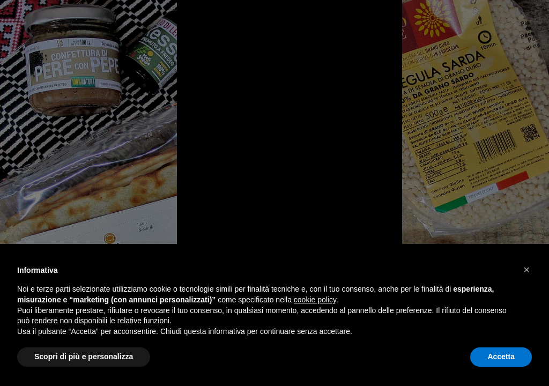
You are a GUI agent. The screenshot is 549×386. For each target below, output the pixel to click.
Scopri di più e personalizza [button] (83, 356)
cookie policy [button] (315, 299)
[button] (526, 269)
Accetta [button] (501, 356)
